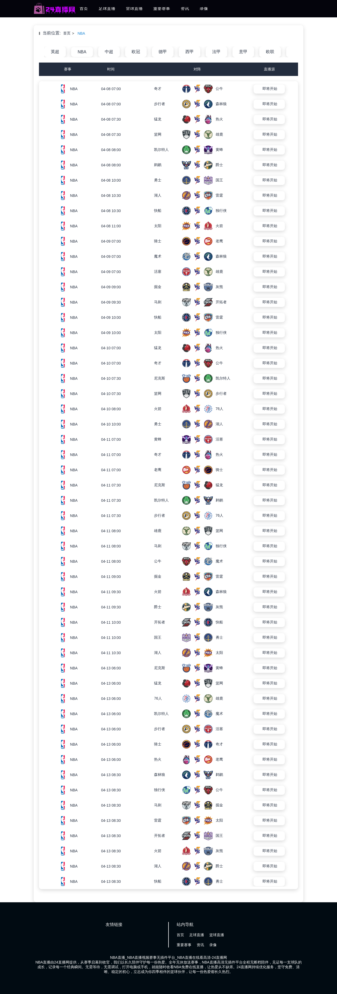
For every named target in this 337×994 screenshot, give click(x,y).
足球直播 (106, 8)
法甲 (216, 51)
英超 (55, 51)
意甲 (243, 51)
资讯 (185, 8)
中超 (109, 51)
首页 (84, 8)
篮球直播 (134, 8)
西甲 (189, 51)
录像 (204, 8)
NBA (81, 33)
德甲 (162, 51)
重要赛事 (161, 8)
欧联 (270, 51)
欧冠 (136, 51)
